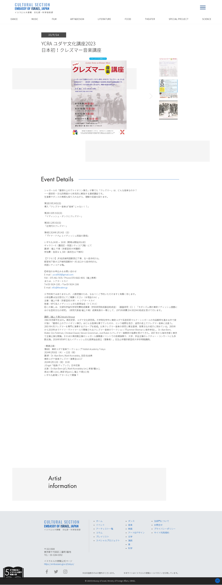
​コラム (99, 533)
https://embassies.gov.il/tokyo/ (59, 564)
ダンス (131, 521)
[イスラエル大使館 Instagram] (65, 571)
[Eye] (13, 573)
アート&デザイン (136, 533)
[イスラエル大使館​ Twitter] (56, 571)
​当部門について (161, 521)
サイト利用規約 (161, 533)
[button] (202, 7)
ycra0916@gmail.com (63, 275)
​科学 (130, 548)
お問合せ (158, 525)
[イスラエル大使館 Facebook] (46, 571)
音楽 (130, 525)
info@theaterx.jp (60, 288)
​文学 (130, 537)
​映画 (130, 529)
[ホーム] (217, 580)
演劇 (130, 540)
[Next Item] (151, 96)
